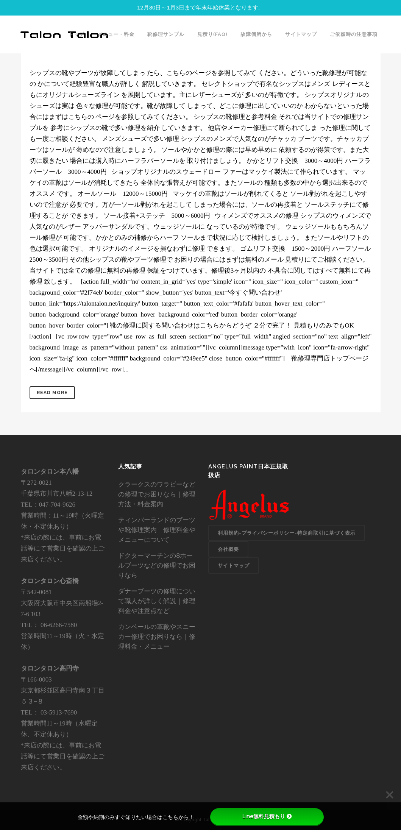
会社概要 (228, 549)
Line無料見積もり (267, 816)
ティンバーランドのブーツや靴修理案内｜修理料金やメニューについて (156, 529)
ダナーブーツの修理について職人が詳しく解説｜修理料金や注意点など (156, 601)
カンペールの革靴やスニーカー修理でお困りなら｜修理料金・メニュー (156, 636)
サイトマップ (234, 565)
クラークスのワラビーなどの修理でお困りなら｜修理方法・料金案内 (156, 494)
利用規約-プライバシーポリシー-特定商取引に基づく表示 (287, 533)
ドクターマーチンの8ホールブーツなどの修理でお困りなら (156, 565)
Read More (52, 392)
